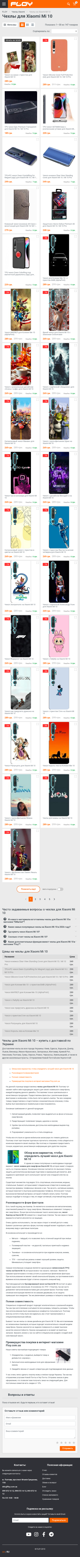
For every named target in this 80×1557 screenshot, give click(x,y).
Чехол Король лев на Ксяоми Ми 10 (22, 1031)
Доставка (46, 1478)
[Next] (54, 899)
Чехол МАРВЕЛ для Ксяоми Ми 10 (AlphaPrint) (27, 992)
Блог (44, 1487)
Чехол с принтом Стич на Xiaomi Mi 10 (23, 1015)
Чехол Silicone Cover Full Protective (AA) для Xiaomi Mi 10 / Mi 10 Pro (36, 977)
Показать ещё (28, 889)
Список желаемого (50, 1495)
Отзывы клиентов (49, 1474)
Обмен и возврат (49, 1483)
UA (3, 1552)
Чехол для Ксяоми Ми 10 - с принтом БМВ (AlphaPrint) (30, 984)
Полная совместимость (22, 1077)
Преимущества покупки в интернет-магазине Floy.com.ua (36, 1081)
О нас (44, 1470)
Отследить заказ (49, 1491)
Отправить (67, 1448)
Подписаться (59, 1520)
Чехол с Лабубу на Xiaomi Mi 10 (19, 1000)
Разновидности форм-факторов (25, 1073)
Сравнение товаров (50, 1499)
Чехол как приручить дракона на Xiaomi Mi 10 (27, 1008)
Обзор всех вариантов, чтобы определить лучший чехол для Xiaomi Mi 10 (43, 1069)
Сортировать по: (41, 31)
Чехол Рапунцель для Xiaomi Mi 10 (21, 1023)
